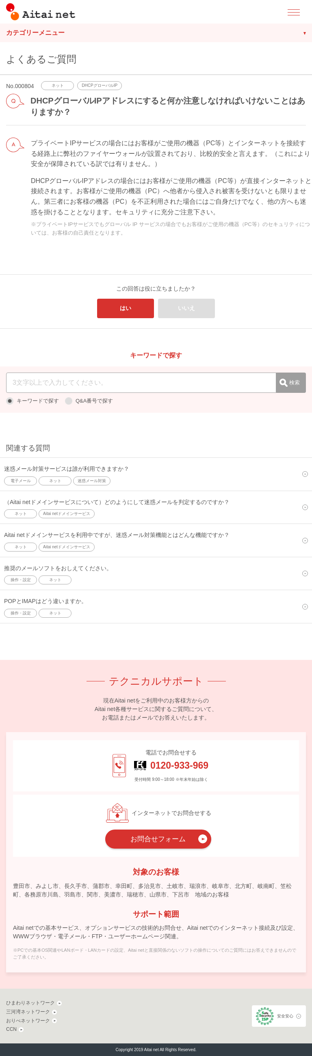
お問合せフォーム (158, 839)
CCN (11, 1029)
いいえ (186, 308)
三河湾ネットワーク (28, 1012)
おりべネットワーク (28, 1021)
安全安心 (285, 1016)
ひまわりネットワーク (30, 1003)
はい (125, 308)
